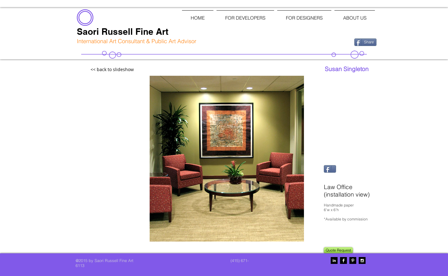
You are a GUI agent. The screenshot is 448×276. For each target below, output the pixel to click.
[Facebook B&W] (343, 260)
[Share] (365, 42)
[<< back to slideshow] (126, 69)
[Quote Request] (338, 250)
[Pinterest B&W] (352, 260)
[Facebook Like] (317, 41)
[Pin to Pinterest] (331, 177)
